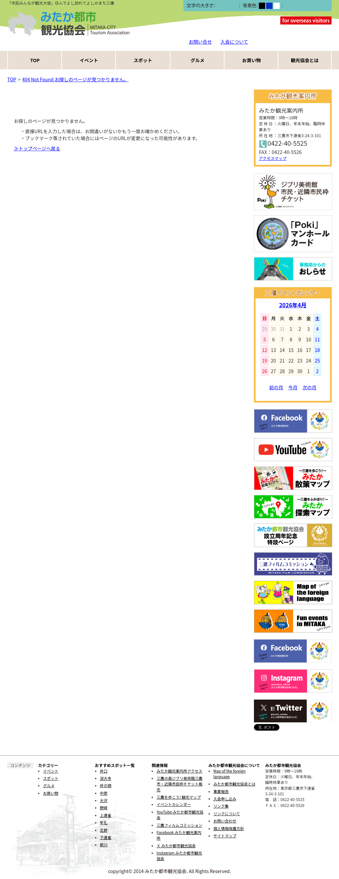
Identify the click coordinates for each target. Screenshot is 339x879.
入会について (234, 41)
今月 (293, 387)
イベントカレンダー (174, 804)
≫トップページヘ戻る (37, 148)
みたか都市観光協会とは (235, 783)
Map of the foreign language (230, 773)
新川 (104, 844)
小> (219, 6)
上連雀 (106, 815)
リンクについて (227, 813)
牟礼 (104, 822)
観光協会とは (305, 60)
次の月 (309, 387)
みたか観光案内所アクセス (179, 771)
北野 (104, 830)
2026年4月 (293, 305)
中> (226, 6)
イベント (89, 60)
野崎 (104, 807)
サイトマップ (225, 835)
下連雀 (106, 837)
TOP (34, 60)
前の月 (276, 387)
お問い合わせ (225, 820)
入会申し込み (225, 798)
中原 (104, 793)
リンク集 (221, 806)
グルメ (198, 60)
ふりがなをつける (303, 6)
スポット (143, 60)
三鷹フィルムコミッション (179, 825)
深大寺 (106, 778)
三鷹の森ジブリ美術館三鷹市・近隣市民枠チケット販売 (180, 784)
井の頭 (106, 785)
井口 (104, 771)
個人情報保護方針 (229, 828)
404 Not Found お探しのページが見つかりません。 (75, 79)
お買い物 (251, 60)
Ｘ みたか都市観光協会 (176, 845)
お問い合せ (200, 41)
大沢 (104, 800)
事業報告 (221, 791)
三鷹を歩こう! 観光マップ (179, 797)
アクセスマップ (272, 158)
